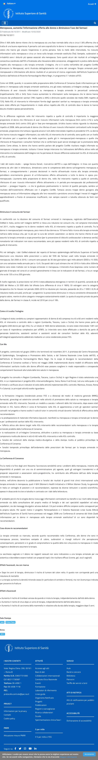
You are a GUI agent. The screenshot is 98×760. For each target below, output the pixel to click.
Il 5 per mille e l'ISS (43, 736)
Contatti (7, 714)
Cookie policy (9, 718)
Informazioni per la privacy (15, 711)
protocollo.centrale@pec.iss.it (16, 694)
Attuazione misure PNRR (15, 735)
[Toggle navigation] (5, 23)
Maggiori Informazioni (68, 757)
